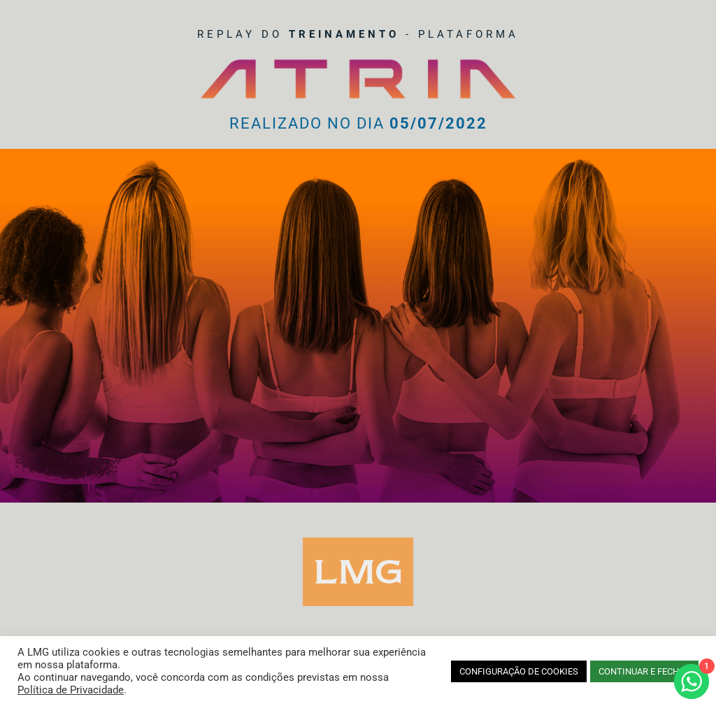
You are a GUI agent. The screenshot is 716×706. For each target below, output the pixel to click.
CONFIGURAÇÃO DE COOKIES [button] (518, 671)
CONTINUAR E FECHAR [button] (644, 671)
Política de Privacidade (70, 690)
